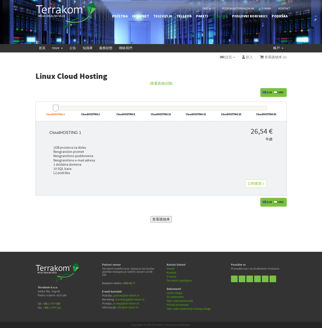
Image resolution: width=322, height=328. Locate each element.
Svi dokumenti (175, 297)
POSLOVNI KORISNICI (249, 16)
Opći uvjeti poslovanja (180, 301)
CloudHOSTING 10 (161, 114)
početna (120, 16)
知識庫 (88, 48)
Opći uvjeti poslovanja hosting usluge (189, 309)
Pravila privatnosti (177, 305)
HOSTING (220, 16)
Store (57, 48)
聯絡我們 (125, 48)
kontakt (284, 8)
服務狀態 (105, 48)
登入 (247, 57)
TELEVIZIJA (162, 16)
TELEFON (184, 16)
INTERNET (140, 16)
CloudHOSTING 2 (90, 114)
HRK (278, 93)
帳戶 (278, 48)
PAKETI (202, 16)
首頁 (42, 48)
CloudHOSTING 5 (125, 114)
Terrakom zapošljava (179, 280)
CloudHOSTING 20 (231, 114)
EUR (267, 93)
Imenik (171, 269)
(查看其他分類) (161, 83)
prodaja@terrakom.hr (126, 303)
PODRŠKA (280, 16)
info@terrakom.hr (128, 307)
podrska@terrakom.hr (238, 8)
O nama (171, 276)
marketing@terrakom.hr (130, 299)
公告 (72, 48)
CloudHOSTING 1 (55, 114)
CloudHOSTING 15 (196, 114)
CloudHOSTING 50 (266, 114)
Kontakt (171, 272)
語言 (227, 57)
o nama (266, 8)
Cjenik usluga (174, 293)
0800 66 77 (209, 8)
